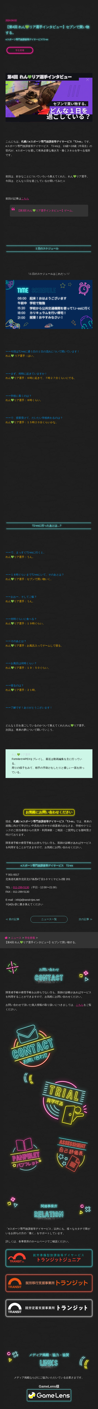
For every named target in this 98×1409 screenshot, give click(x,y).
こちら (25, 198)
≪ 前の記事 (12, 919)
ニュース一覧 (49, 919)
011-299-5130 (21, 887)
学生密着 (19, 50)
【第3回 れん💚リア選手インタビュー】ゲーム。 (46, 210)
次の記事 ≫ (85, 919)
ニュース (16, 937)
